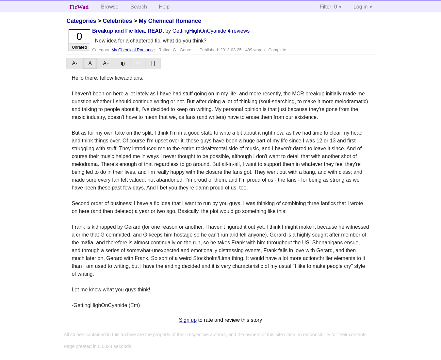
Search (138, 6)
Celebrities (117, 21)
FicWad (79, 7)
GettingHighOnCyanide (199, 31)
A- (74, 63)
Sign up (188, 320)
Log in (360, 6)
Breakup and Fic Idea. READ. (128, 31)
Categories (81, 21)
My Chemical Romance (170, 21)
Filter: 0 (328, 6)
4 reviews (239, 31)
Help (164, 6)
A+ (106, 63)
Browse (109, 6)
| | (153, 63)
